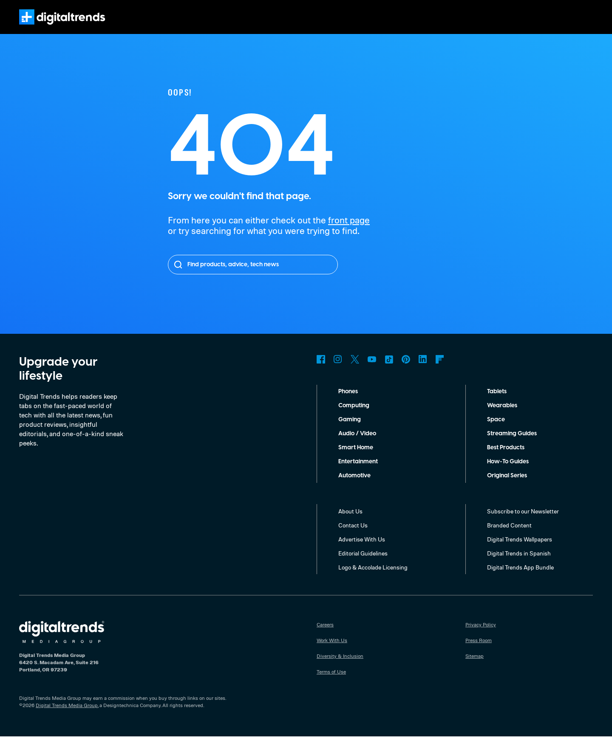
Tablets (497, 402)
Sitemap (474, 666)
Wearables (502, 416)
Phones (349, 402)
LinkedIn (423, 370)
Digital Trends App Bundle (521, 577)
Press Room (479, 651)
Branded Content (509, 535)
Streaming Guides (512, 444)
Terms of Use (332, 682)
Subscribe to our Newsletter (523, 521)
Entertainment (358, 472)
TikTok (389, 370)
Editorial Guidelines (364, 563)
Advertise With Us (361, 549)
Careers (326, 635)
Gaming (349, 430)
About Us (350, 521)
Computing (354, 416)
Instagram (338, 370)
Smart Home (355, 458)
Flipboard (440, 370)
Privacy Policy (481, 635)
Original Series (508, 486)
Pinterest (406, 370)
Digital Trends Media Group (67, 716)
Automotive (354, 486)
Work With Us (332, 651)
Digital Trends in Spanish (520, 563)
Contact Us (353, 535)
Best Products (507, 458)
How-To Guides (508, 472)
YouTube (372, 370)
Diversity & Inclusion (340, 666)
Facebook (321, 370)
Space (495, 430)
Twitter (355, 370)
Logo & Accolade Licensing (374, 577)
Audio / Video (357, 444)
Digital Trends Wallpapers (521, 549)
